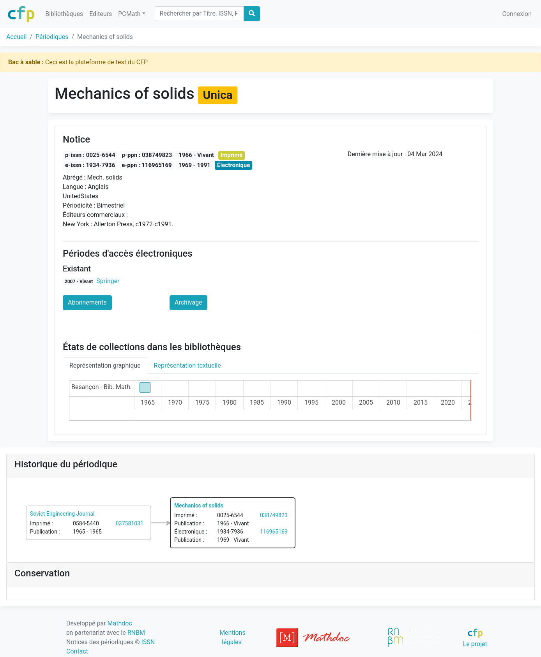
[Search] (199, 13)
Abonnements (87, 302)
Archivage (188, 302)
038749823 (274, 515)
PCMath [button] (129, 14)
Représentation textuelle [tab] (187, 365)
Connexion (517, 14)
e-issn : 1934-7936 (90, 165)
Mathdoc (120, 623)
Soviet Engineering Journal (62, 514)
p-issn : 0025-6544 (90, 155)
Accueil (16, 37)
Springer (108, 281)
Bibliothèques (64, 14)
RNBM (136, 632)
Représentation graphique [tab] (105, 365)
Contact (77, 651)
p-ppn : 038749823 (147, 155)
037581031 (129, 523)
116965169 (274, 531)
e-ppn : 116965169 (146, 165)
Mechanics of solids (198, 505)
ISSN (148, 642)
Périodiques (51, 37)
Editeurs (100, 14)
